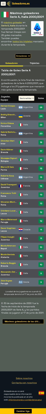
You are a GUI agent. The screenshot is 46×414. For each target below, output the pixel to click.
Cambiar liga (23, 411)
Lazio (3, 108)
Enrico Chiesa (7, 123)
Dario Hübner (7, 149)
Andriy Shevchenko (10, 114)
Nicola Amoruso (8, 245)
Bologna (5, 161)
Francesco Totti (8, 193)
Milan (3, 117)
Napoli (4, 248)
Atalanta (5, 257)
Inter (3, 143)
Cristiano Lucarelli (9, 210)
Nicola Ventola (8, 254)
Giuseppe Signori (9, 158)
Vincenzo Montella (9, 202)
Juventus (5, 187)
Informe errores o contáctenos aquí (25, 399)
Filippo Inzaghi (7, 237)
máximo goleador (13, 22)
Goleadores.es (21, 3)
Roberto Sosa (7, 175)
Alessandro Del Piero (10, 272)
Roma (3, 135)
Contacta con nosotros (24, 382)
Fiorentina (6, 126)
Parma (4, 170)
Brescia (4, 152)
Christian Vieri (7, 140)
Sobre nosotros (24, 378)
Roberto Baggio (8, 263)
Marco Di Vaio (7, 167)
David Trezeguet (9, 184)
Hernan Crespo (8, 106)
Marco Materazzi (9, 219)
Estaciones (23, 56)
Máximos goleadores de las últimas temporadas (24, 321)
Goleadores (11, 63)
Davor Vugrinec (8, 228)
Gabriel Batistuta (9, 132)
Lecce (4, 213)
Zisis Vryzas (6, 280)
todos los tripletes (23, 41)
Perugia (4, 222)
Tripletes (34, 63)
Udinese (4, 178)
